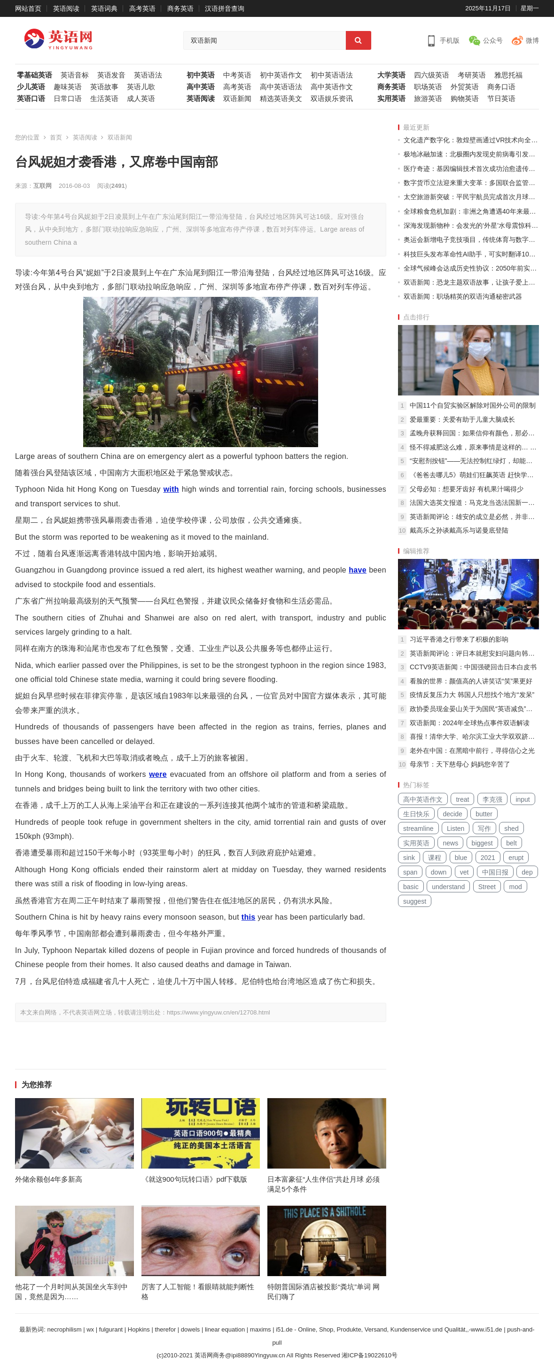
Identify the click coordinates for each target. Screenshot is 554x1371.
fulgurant (111, 1329)
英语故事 (104, 87)
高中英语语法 (281, 87)
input (522, 799)
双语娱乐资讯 (332, 98)
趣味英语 (68, 87)
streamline (418, 828)
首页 (56, 137)
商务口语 (501, 87)
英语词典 (104, 8)
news (450, 843)
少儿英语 (31, 87)
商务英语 (180, 8)
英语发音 (111, 75)
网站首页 (28, 8)
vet (464, 872)
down (438, 872)
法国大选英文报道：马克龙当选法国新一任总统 (474, 502)
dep (527, 872)
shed (511, 828)
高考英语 (142, 8)
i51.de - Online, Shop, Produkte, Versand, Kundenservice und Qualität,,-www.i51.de (389, 1329)
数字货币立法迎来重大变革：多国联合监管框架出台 (471, 182)
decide (452, 814)
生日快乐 (416, 814)
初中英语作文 (281, 75)
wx (90, 1329)
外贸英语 (465, 87)
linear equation (225, 1329)
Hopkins (139, 1329)
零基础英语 (34, 75)
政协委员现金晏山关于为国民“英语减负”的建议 (474, 709)
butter (484, 814)
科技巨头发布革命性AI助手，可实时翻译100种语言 (471, 254)
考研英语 (472, 75)
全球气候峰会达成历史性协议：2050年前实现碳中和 (471, 268)
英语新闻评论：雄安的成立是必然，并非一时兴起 (474, 516)
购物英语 (465, 98)
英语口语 (31, 98)
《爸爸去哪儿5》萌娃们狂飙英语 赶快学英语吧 (474, 475)
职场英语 (428, 87)
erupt (515, 857)
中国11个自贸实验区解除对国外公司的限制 (473, 405)
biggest (482, 843)
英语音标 (75, 75)
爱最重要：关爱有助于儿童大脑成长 (462, 419)
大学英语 (391, 75)
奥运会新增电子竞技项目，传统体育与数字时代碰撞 (471, 239)
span (410, 872)
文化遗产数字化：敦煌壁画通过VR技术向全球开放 (471, 140)
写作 (484, 828)
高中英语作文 (332, 87)
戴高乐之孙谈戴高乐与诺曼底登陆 (459, 530)
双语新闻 (237, 98)
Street (487, 887)
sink (409, 857)
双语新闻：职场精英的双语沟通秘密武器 (463, 296)
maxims (260, 1329)
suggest (414, 901)
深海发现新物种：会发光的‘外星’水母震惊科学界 (471, 225)
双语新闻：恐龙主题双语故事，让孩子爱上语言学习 (471, 282)
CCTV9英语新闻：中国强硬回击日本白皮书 (473, 667)
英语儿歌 (141, 87)
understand (448, 887)
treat (462, 799)
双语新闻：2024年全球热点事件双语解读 (470, 723)
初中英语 (201, 75)
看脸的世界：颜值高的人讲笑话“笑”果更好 (471, 681)
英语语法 (148, 75)
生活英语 (104, 98)
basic (411, 887)
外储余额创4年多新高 (48, 1179)
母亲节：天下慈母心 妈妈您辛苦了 (460, 764)
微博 (532, 40)
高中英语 (201, 87)
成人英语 (141, 98)
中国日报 (495, 872)
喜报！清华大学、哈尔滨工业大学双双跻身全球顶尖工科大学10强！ (474, 736)
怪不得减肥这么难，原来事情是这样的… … (473, 447)
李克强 (492, 799)
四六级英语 (431, 75)
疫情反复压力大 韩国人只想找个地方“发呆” (472, 694)
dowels (190, 1329)
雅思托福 (508, 75)
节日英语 (501, 98)
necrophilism (64, 1329)
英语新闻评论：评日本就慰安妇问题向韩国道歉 (474, 653)
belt (511, 843)
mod (515, 887)
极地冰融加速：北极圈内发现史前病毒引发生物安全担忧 (471, 154)
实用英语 (391, 98)
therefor (165, 1329)
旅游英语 (428, 98)
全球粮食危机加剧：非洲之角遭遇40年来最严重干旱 (471, 211)
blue (461, 857)
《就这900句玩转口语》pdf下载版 (194, 1179)
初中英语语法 (332, 75)
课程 (434, 857)
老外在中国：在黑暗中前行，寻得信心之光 (472, 750)
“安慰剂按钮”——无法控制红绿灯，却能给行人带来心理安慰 (474, 461)
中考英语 (237, 75)
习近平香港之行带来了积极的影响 (459, 639)
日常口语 (68, 98)
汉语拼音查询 (224, 8)
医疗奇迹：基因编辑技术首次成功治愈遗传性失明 (471, 168)
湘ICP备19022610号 (370, 1355)
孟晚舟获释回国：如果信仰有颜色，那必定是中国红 (474, 433)
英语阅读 (66, 8)
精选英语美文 (281, 98)
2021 (488, 857)
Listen (455, 828)
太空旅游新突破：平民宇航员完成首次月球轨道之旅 (471, 197)
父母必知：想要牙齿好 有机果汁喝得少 (466, 489)
